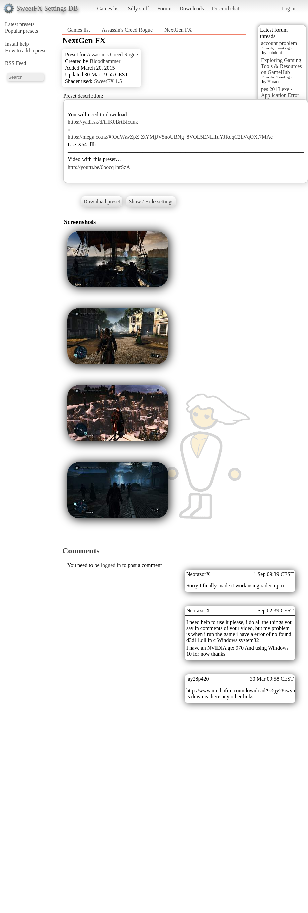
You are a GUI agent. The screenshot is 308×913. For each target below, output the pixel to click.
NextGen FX (178, 30)
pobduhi (274, 52)
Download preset (102, 201)
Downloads (191, 8)
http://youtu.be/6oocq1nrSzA (99, 167)
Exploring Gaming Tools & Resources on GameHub (281, 66)
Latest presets (20, 24)
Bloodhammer (105, 61)
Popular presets (21, 31)
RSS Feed (15, 63)
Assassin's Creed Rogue (127, 30)
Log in (288, 8)
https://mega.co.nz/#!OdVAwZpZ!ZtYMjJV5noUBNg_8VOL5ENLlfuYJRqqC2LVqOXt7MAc (170, 137)
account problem (279, 43)
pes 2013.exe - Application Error (280, 92)
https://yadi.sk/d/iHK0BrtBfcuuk (103, 122)
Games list (108, 8)
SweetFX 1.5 (108, 81)
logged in (111, 565)
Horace (273, 81)
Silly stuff (138, 8)
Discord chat (225, 8)
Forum (164, 8)
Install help (17, 44)
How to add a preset (26, 50)
